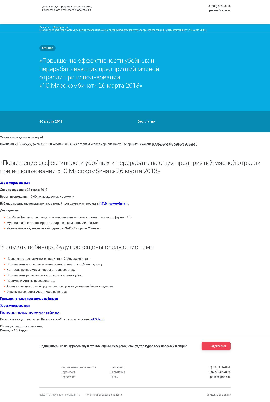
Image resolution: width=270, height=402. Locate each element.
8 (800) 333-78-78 (219, 6)
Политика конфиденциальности (104, 394)
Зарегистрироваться (15, 183)
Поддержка (68, 377)
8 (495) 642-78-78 (220, 372)
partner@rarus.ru (220, 10)
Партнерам (68, 372)
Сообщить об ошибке (218, 394)
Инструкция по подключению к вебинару (30, 312)
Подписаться (215, 346)
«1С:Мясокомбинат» (113, 203)
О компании (117, 372)
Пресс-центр (117, 367)
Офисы (114, 377)
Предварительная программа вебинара (29, 298)
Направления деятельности (78, 367)
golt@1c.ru (97, 319)
